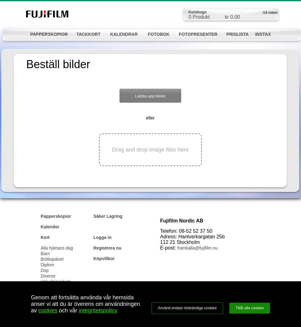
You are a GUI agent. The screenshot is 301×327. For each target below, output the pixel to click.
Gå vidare (270, 12)
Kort (45, 237)
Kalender (50, 226)
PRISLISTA (237, 34)
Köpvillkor (104, 258)
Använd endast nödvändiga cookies (187, 308)
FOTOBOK (159, 34)
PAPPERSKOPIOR (49, 34)
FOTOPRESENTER (198, 34)
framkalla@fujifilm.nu (197, 247)
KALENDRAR (124, 34)
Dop (45, 270)
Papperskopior (56, 216)
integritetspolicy (98, 310)
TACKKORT (88, 34)
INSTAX (263, 34)
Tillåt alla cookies (250, 308)
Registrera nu (107, 247)
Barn (45, 253)
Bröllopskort (52, 259)
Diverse (48, 275)
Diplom (47, 264)
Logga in (102, 237)
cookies (47, 310)
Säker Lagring (107, 216)
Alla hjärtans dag (57, 247)
